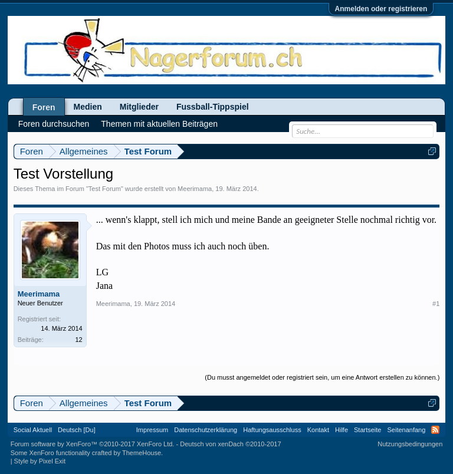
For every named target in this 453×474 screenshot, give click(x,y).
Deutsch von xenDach (230, 443)
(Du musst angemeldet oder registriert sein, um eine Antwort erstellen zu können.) (322, 377)
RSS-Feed (435, 430)
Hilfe (341, 429)
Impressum (152, 429)
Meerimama (195, 188)
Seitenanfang (406, 429)
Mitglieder (139, 106)
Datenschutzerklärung (205, 429)
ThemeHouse (141, 452)
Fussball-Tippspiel (212, 106)
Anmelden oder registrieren (381, 9)
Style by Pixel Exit (39, 461)
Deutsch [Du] (77, 429)
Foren (43, 107)
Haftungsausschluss (272, 429)
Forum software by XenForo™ (93, 443)
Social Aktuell (33, 429)
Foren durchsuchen (54, 124)
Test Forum (104, 188)
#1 (435, 303)
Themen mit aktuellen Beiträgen (159, 124)
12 (78, 339)
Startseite (367, 429)
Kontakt (318, 429)
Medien (88, 106)
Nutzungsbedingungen (410, 443)
